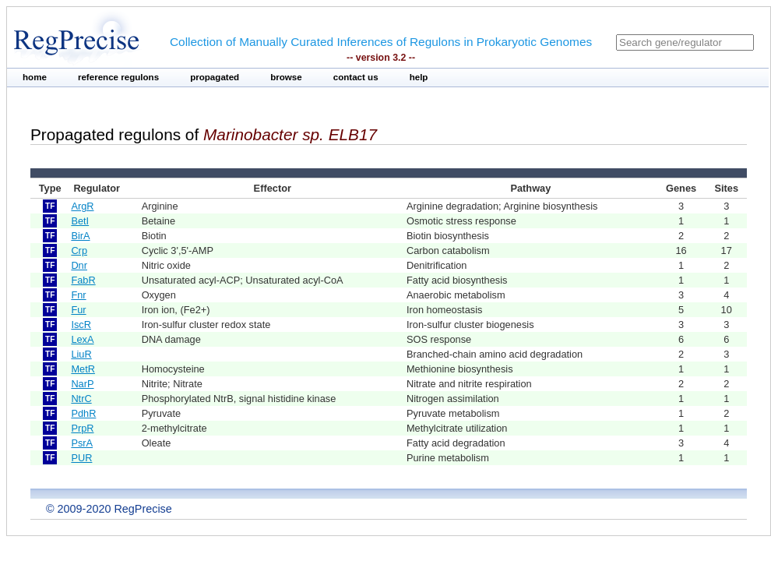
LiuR (81, 354)
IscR (81, 324)
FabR (83, 280)
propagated (214, 77)
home (35, 77)
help (419, 77)
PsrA (82, 443)
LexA (82, 339)
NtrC (81, 398)
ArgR (82, 206)
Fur (78, 310)
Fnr (78, 295)
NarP (82, 384)
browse (286, 77)
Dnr (79, 265)
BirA (80, 236)
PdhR (83, 413)
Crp (79, 250)
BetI (80, 221)
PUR (81, 458)
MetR (83, 369)
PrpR (82, 428)
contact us (355, 77)
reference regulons (118, 77)
